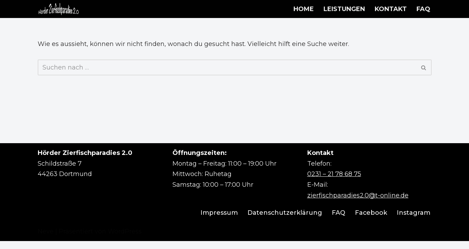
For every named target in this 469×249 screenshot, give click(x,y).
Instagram (413, 221)
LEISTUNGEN (344, 9)
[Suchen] (227, 68)
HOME (303, 9)
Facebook (371, 221)
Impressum (218, 221)
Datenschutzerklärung (284, 221)
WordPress (125, 239)
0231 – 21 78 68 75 (334, 182)
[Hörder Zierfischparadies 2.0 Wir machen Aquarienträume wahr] (58, 9)
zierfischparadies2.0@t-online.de (358, 203)
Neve (46, 239)
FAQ (423, 9)
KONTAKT (391, 9)
